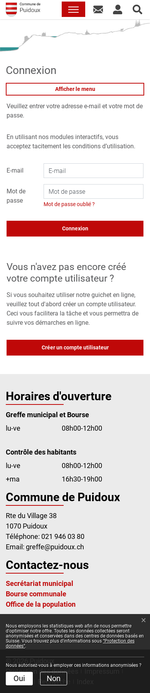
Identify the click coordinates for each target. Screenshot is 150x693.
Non (54, 678)
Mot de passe (16, 196)
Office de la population (41, 604)
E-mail (15, 170)
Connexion (75, 228)
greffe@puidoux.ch (55, 547)
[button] (98, 9)
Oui (19, 678)
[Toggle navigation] (73, 9)
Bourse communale (36, 594)
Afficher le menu (75, 89)
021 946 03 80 (62, 536)
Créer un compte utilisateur (75, 347)
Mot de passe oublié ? (69, 204)
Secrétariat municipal (39, 583)
